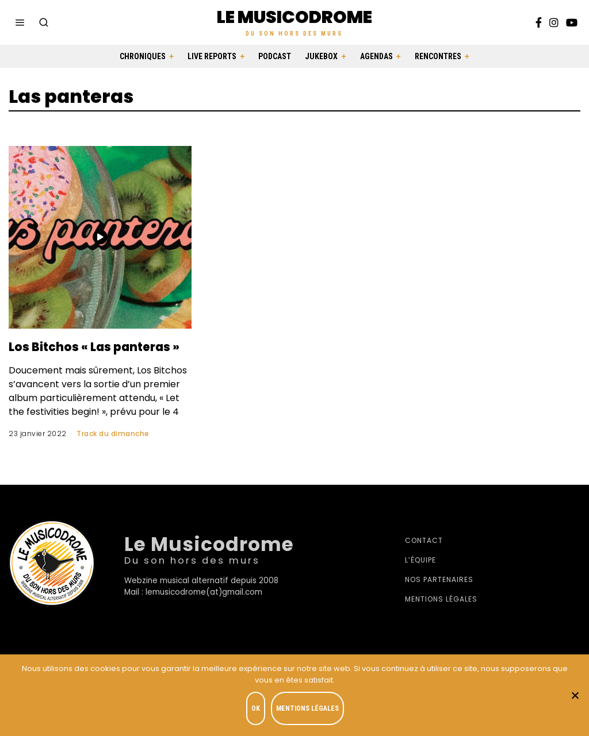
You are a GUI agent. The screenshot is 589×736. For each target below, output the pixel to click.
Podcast (274, 56)
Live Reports (212, 56)
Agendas (376, 56)
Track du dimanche (113, 450)
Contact (424, 557)
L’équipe (420, 577)
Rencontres (438, 56)
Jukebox (321, 56)
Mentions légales (441, 616)
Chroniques (143, 56)
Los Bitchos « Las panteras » (73, 354)
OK (258, 711)
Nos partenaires (439, 597)
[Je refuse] (574, 696)
